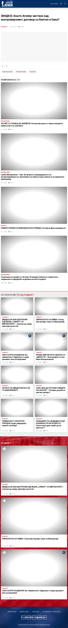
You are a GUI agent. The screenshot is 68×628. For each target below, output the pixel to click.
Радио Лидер (7, 3)
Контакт (35, 612)
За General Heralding (51, 612)
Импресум (12, 612)
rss (44, 617)
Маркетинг (24, 612)
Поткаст (33, 71)
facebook (23, 617)
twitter (29, 617)
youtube (39, 617)
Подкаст (4, 27)
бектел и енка (21, 71)
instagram (34, 617)
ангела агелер (8, 71)
